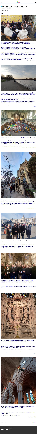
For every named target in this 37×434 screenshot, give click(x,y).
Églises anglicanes (5, 10)
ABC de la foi (34, 422)
